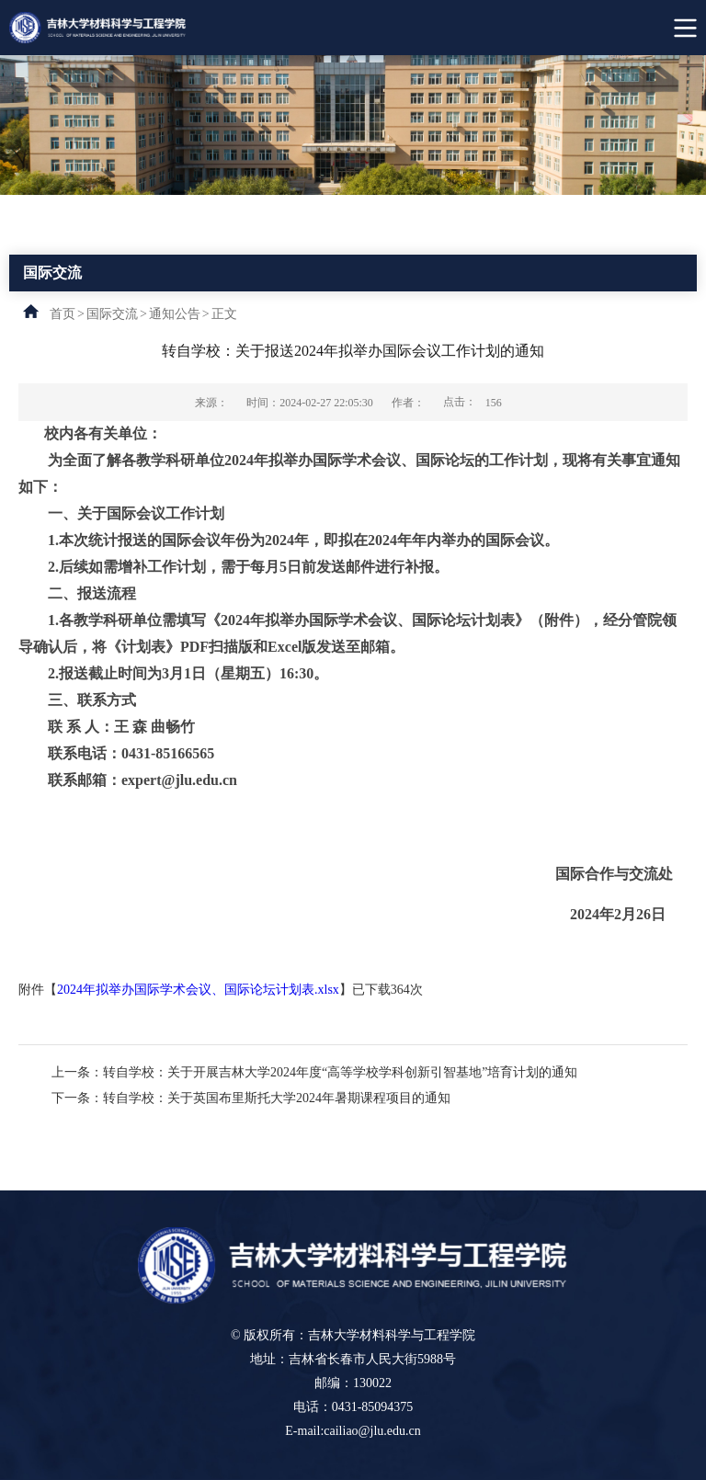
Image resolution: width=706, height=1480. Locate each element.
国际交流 (112, 314)
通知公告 (174, 314)
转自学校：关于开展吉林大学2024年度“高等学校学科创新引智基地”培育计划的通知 (340, 1072)
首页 (62, 314)
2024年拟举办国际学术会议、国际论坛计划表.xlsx (198, 989)
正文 (224, 314)
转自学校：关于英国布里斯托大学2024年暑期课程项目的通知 (276, 1098)
